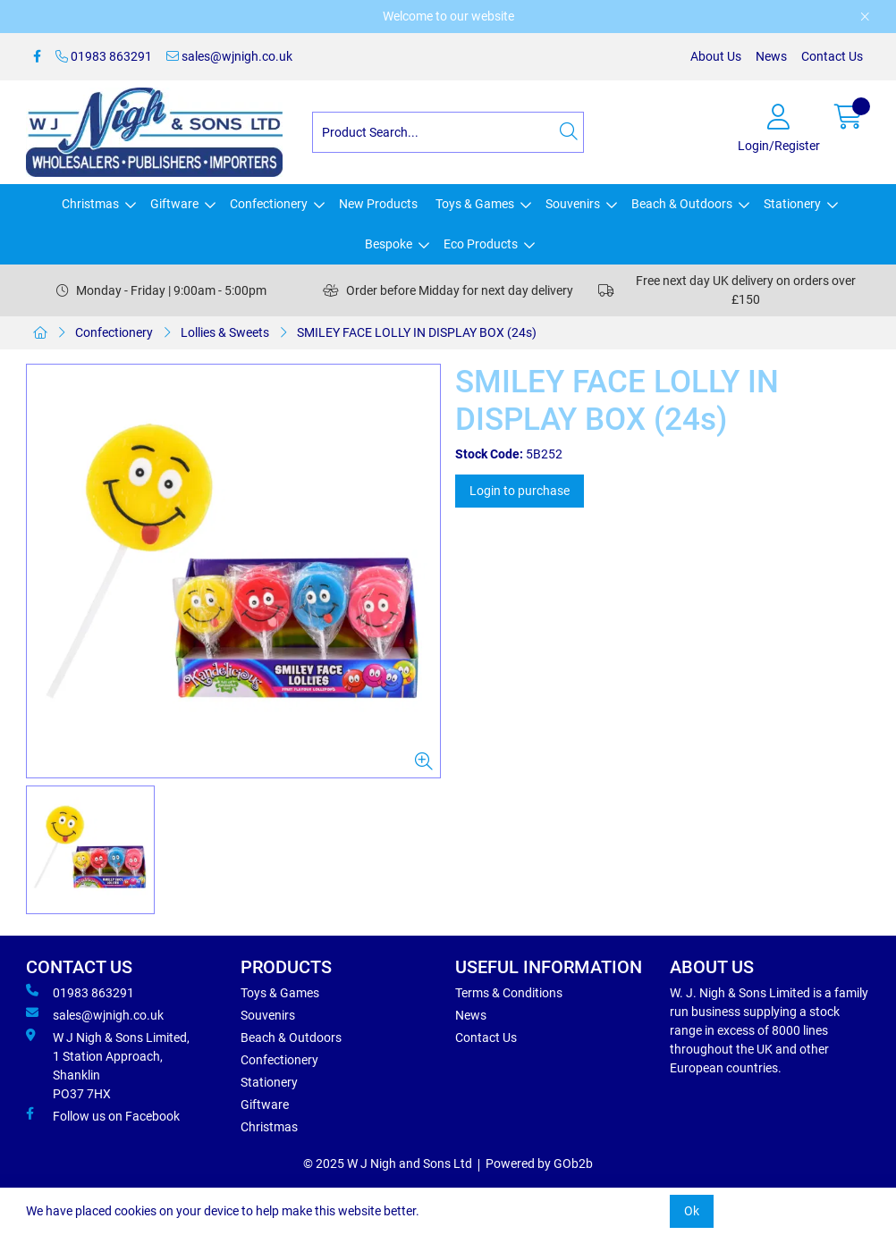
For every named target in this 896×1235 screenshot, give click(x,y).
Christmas (90, 204)
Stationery (792, 204)
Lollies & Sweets (225, 332)
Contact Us (832, 56)
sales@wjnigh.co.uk (229, 56)
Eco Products (481, 244)
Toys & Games (474, 204)
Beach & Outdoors (681, 204)
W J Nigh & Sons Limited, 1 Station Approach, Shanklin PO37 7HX (108, 1065)
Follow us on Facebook (103, 1115)
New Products (378, 204)
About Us (715, 56)
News (771, 56)
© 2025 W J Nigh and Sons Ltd (387, 1163)
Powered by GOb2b (539, 1163)
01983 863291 (103, 56)
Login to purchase (519, 490)
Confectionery (269, 204)
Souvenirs (572, 204)
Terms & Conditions (508, 993)
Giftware (174, 204)
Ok (691, 1211)
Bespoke (388, 244)
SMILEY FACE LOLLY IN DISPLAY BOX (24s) (417, 332)
